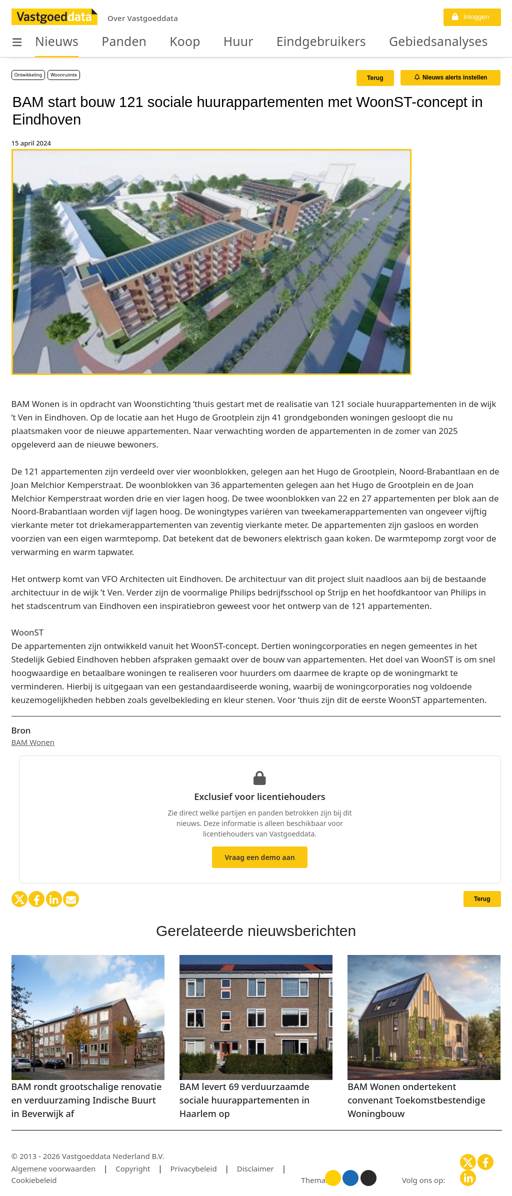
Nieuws (51, 42)
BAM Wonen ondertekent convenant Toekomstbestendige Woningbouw (417, 1100)
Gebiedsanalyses (372, 42)
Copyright (133, 1169)
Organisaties (462, 42)
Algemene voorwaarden (54, 1169)
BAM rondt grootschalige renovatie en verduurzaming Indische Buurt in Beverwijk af (87, 1100)
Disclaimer (255, 1169)
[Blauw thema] (350, 1178)
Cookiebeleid (34, 1180)
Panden (109, 42)
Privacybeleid (193, 1169)
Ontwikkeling (28, 75)
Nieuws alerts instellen (451, 77)
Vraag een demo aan (259, 857)
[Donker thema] (368, 1178)
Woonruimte (63, 75)
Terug (375, 78)
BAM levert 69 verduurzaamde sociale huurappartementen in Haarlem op (245, 1100)
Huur (207, 42)
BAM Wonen (33, 742)
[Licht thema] (333, 1178)
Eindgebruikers (276, 42)
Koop (161, 42)
